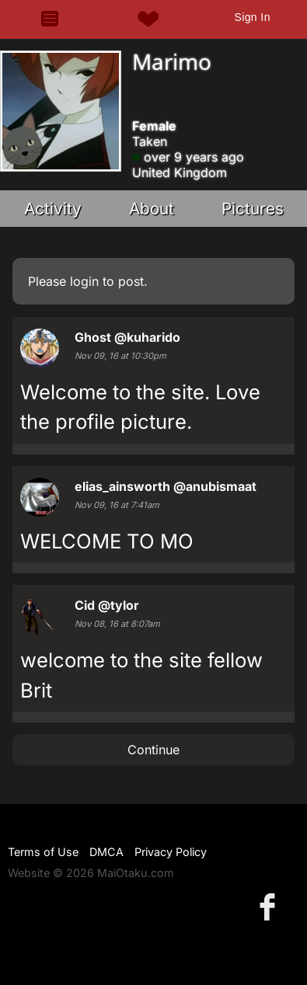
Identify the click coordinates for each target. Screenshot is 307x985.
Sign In (252, 17)
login (84, 281)
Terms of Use (43, 851)
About (151, 208)
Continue (153, 749)
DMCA (106, 851)
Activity (53, 208)
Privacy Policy (170, 851)
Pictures (253, 208)
